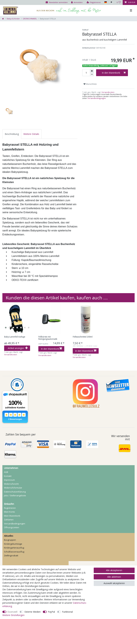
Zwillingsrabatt (11, 555)
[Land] (105, 2)
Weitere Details (31, 133)
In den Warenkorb (114, 72)
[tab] (11, 134)
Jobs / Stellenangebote (15, 495)
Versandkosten (107, 92)
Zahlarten (9, 519)
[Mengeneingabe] (86, 72)
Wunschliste (90, 84)
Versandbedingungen (97, 98)
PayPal (51, 611)
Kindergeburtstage (13, 543)
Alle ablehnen (114, 576)
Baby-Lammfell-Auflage (14, 337)
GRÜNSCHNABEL (30, 18)
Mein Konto (9, 511)
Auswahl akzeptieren (114, 583)
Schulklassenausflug (14, 551)
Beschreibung (12, 133)
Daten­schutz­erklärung (15, 491)
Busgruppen (10, 539)
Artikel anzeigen (18, 348)
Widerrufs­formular (13, 487)
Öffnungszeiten (11, 527)
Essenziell (12, 611)
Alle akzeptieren (114, 570)
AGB (6, 472)
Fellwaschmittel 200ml (82, 337)
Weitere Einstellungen (13, 615)
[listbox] (17, 319)
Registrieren (10, 507)
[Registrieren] (94, 2)
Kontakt (7, 476)
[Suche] (112, 2)
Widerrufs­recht (11, 483)
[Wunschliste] (119, 2)
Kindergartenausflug (14, 547)
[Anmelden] (76, 2)
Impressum (9, 479)
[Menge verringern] (92, 74)
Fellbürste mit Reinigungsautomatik (47, 338)
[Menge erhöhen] (92, 71)
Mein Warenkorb (12, 515)
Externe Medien (33, 611)
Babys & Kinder (13, 18)
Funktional (67, 611)
